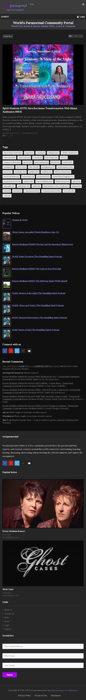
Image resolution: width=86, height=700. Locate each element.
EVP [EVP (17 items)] (64, 157)
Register (8, 629)
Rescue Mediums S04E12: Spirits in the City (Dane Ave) (34, 379)
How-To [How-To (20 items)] (21, 167)
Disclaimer (56, 695)
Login (81, 17)
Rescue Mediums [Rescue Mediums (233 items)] (44, 181)
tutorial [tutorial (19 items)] (17, 191)
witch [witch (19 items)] (7, 196)
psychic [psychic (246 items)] (28, 181)
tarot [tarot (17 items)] (7, 191)
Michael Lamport (31, 373)
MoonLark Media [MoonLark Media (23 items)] (11, 177)
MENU (5, 17)
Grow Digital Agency (71, 690)
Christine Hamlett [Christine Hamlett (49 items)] (69, 153)
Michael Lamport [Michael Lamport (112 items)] (62, 172)
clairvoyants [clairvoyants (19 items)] (24, 157)
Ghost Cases (7, 589)
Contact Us (9, 614)
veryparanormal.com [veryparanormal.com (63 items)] (51, 191)
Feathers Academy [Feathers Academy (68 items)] (12, 162)
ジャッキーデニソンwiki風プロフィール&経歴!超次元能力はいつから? (31, 366)
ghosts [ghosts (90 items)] (55, 162)
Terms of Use (40, 695)
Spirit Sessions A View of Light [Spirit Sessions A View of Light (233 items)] (56, 186)
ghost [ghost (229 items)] (27, 162)
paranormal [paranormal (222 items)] (43, 177)
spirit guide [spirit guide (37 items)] (9, 186)
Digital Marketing (57, 690)
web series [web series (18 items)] (69, 191)
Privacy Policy (24, 695)
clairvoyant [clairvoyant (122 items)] (9, 157)
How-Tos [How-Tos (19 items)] (33, 167)
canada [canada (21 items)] (40, 153)
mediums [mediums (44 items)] (46, 172)
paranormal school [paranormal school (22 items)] (12, 181)
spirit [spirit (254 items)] (76, 181)
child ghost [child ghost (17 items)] (53, 153)
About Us (8, 610)
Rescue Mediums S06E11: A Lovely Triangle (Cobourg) (45, 408)
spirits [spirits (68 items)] (36, 186)
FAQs (6, 617)
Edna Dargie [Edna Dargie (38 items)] (51, 157)
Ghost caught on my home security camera (28, 412)
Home (7, 621)
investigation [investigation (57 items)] (48, 167)
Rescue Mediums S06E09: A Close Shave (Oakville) (43, 386)
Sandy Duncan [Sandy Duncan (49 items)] (62, 181)
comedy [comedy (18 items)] (37, 157)
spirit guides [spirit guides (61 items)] (23, 186)
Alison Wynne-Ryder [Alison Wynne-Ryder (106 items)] (13, 153)
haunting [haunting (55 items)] (8, 167)
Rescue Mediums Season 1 (13, 531)
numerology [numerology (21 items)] (28, 177)
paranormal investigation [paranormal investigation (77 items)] (63, 177)
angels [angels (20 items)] (29, 153)
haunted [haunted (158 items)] (67, 162)
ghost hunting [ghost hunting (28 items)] (41, 162)
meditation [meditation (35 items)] (20, 172)
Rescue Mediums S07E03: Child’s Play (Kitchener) (43, 392)
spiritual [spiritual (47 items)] (76, 186)
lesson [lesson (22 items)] (7, 172)
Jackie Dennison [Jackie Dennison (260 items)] (65, 167)
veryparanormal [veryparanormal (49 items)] (32, 191)
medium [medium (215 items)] (33, 172)
